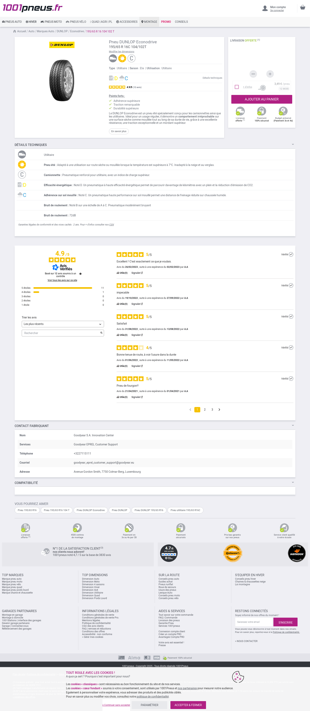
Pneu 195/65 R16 (27, 510)
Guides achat (166, 581)
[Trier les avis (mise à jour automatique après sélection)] (63, 324)
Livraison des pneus (169, 620)
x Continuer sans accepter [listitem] (116, 705)
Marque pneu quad (12, 587)
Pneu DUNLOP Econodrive (91, 510)
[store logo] (32, 8)
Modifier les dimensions (121, 51)
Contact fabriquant (32, 426)
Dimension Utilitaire (92, 592)
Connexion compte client (172, 631)
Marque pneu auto (12, 579)
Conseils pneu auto (169, 579)
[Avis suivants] (219, 409)
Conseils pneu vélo (169, 598)
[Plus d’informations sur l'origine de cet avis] (291, 254)
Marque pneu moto (12, 581)
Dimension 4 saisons (93, 584)
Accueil (21, 31)
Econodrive (77, 31)
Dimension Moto (91, 581)
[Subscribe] (285, 622)
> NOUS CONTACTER (246, 641)
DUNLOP (62, 31)
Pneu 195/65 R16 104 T (56, 510)
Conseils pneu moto (169, 595)
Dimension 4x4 (90, 590)
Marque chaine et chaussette (17, 592)
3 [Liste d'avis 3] (212, 409)
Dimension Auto (90, 579)
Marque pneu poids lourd (15, 590)
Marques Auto (45, 31)
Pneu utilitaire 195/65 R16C (185, 510)
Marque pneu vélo (11, 584)
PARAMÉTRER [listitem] (149, 705)
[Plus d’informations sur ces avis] (80, 273)
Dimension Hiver (91, 587)
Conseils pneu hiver (245, 579)
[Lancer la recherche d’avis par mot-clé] (101, 333)
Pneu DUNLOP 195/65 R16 (149, 510)
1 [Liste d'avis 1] (197, 409)
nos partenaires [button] (187, 688)
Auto (31, 31)
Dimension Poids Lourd (94, 598)
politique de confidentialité (153, 696)
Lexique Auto (165, 592)
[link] (12, 22)
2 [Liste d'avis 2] (205, 409)
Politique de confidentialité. (286, 632)
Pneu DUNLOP (119, 510)
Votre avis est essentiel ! (171, 642)
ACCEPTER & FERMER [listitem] (188, 705)
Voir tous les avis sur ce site (62, 280)
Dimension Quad (91, 595)
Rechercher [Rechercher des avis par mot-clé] (61, 333)
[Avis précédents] (190, 409)
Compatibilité (26, 483)
